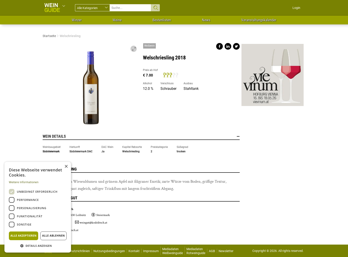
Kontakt (134, 251)
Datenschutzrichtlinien (74, 251)
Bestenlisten (161, 20)
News (206, 20)
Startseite (49, 36)
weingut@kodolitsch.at (93, 223)
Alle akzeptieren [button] (23, 235)
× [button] (66, 166)
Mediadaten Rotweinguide (195, 251)
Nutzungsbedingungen (109, 251)
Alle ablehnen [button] (53, 235)
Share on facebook (219, 46)
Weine (117, 20)
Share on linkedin (228, 46)
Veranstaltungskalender (258, 20)
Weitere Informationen (24, 182)
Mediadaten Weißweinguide (172, 251)
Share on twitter (236, 46)
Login (296, 8)
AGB (212, 251)
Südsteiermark (51, 151)
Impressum (151, 251)
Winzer (77, 20)
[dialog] (37, 207)
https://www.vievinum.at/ (272, 73)
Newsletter (226, 251)
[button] (38, 245)
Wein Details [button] (141, 136)
